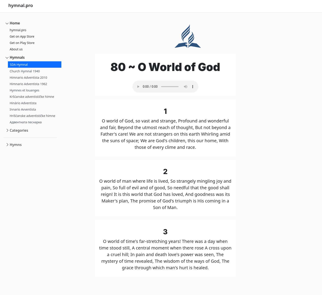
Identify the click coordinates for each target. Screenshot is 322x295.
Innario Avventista (23, 109)
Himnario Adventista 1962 (28, 84)
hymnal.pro (18, 30)
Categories (19, 130)
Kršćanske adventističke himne (32, 97)
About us (16, 49)
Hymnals (17, 57)
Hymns (16, 144)
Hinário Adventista (23, 103)
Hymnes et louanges (24, 90)
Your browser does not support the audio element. (165, 87)
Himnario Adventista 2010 (28, 77)
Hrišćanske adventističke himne (32, 116)
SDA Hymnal (19, 64)
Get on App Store (22, 36)
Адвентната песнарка (26, 122)
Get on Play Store (22, 43)
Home (15, 23)
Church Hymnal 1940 (25, 71)
